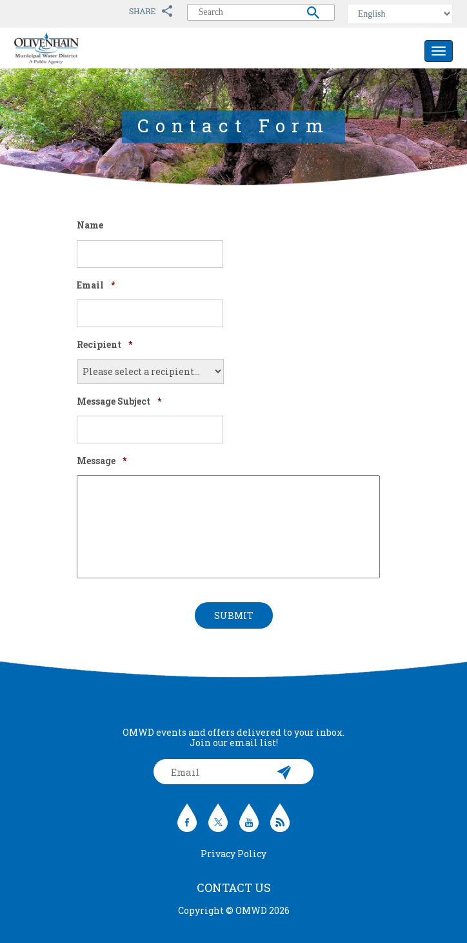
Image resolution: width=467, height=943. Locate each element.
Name (90, 225)
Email (96, 285)
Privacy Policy (233, 853)
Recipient (104, 344)
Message (101, 461)
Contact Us (234, 887)
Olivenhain (75, 48)
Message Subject (119, 401)
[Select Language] (400, 14)
